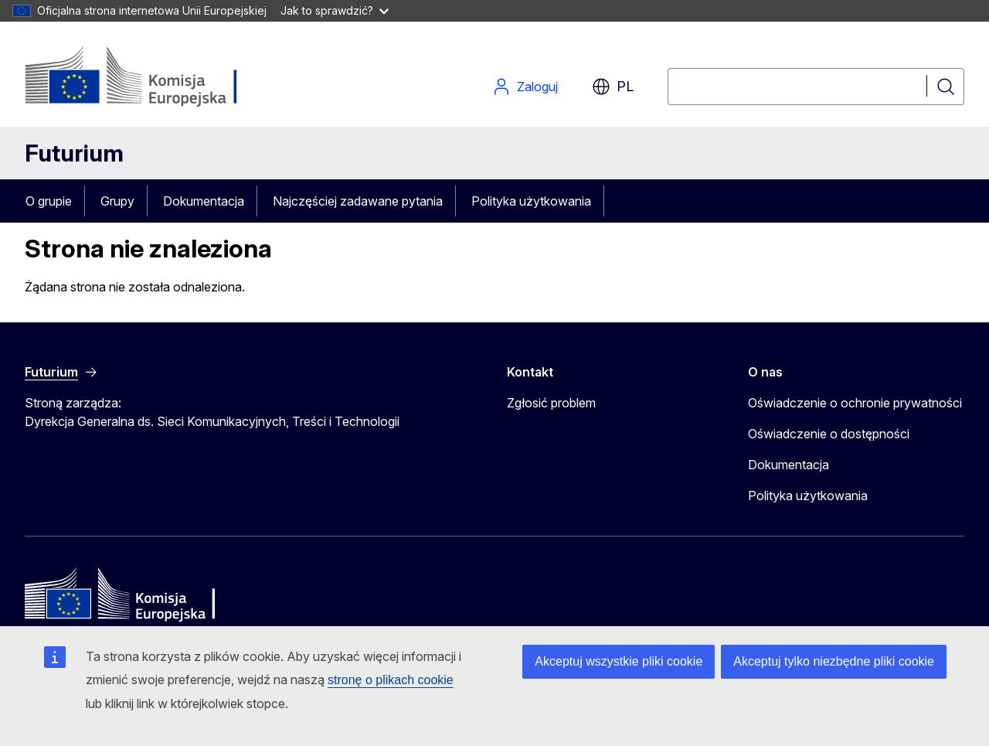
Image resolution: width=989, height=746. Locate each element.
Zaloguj (525, 86)
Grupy (117, 201)
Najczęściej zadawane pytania (358, 201)
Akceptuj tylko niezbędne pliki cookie (833, 661)
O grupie (48, 201)
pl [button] (613, 86)
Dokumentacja (203, 201)
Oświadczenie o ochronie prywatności (855, 402)
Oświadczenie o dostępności (828, 433)
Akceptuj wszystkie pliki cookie (618, 661)
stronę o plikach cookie (391, 679)
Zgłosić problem (551, 402)
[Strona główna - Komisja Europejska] (149, 77)
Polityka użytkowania (531, 201)
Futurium (74, 153)
